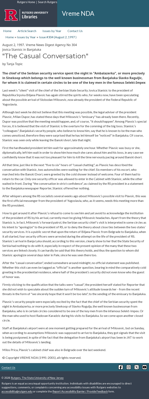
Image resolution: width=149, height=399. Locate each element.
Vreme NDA (78, 13)
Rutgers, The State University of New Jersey (37, 377)
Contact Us (75, 31)
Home (7, 31)
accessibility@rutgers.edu (17, 391)
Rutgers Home (26, 2)
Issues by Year (51, 31)
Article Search (27, 31)
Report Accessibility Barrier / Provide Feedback (80, 391)
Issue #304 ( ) (57, 37)
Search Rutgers (47, 2)
